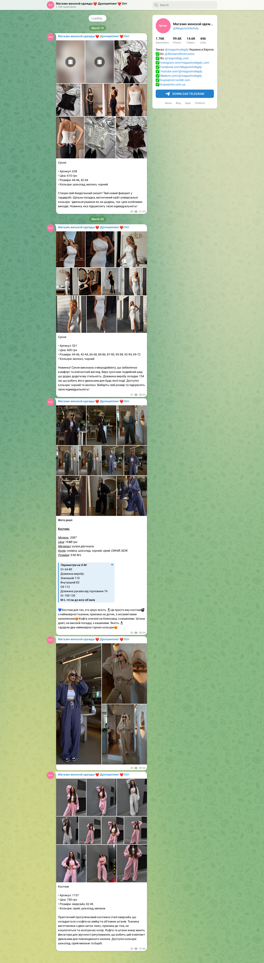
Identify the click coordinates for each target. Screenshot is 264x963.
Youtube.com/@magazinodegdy (181, 71)
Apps (188, 103)
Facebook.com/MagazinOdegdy (181, 67)
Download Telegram (184, 94)
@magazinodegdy (177, 49)
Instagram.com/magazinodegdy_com (184, 62)
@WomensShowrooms (179, 53)
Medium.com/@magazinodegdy (181, 75)
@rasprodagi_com (177, 58)
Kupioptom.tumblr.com (175, 80)
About (168, 103)
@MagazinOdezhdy (186, 28)
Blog (178, 103)
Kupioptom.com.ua (172, 84)
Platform (200, 103)
